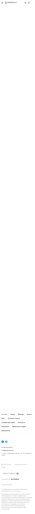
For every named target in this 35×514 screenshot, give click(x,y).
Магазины (5, 426)
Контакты (21, 422)
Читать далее (5, 509)
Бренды (21, 414)
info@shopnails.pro (7, 450)
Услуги (29, 414)
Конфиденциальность (20, 464)
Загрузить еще (17, 396)
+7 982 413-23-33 (6, 447)
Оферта (3, 467)
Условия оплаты (14, 418)
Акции (12, 414)
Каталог (4, 414)
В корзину (9, 63)
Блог (3, 418)
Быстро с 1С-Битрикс (9, 473)
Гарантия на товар (18, 426)
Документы (5, 430)
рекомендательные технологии (10, 491)
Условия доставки (8, 422)
